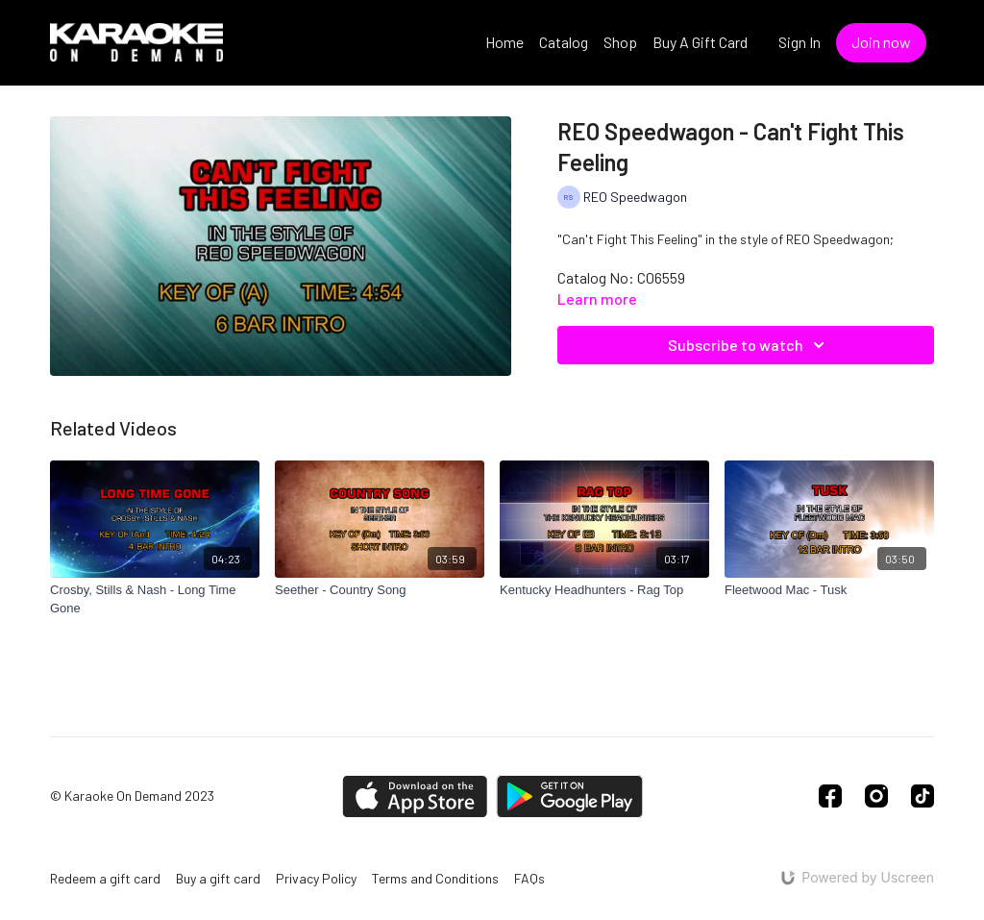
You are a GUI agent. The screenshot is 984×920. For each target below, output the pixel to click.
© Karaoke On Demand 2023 (132, 796)
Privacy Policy (316, 878)
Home (504, 42)
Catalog (563, 42)
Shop (620, 42)
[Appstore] (414, 796)
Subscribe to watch (749, 345)
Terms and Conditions (435, 878)
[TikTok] (922, 796)
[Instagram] (876, 796)
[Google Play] (570, 796)
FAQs (529, 878)
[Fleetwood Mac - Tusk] (829, 590)
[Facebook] (830, 796)
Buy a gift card (218, 878)
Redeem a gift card (105, 878)
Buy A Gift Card (700, 42)
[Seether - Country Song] (379, 590)
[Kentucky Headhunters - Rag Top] (604, 590)
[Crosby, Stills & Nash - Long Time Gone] (154, 599)
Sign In (799, 42)
